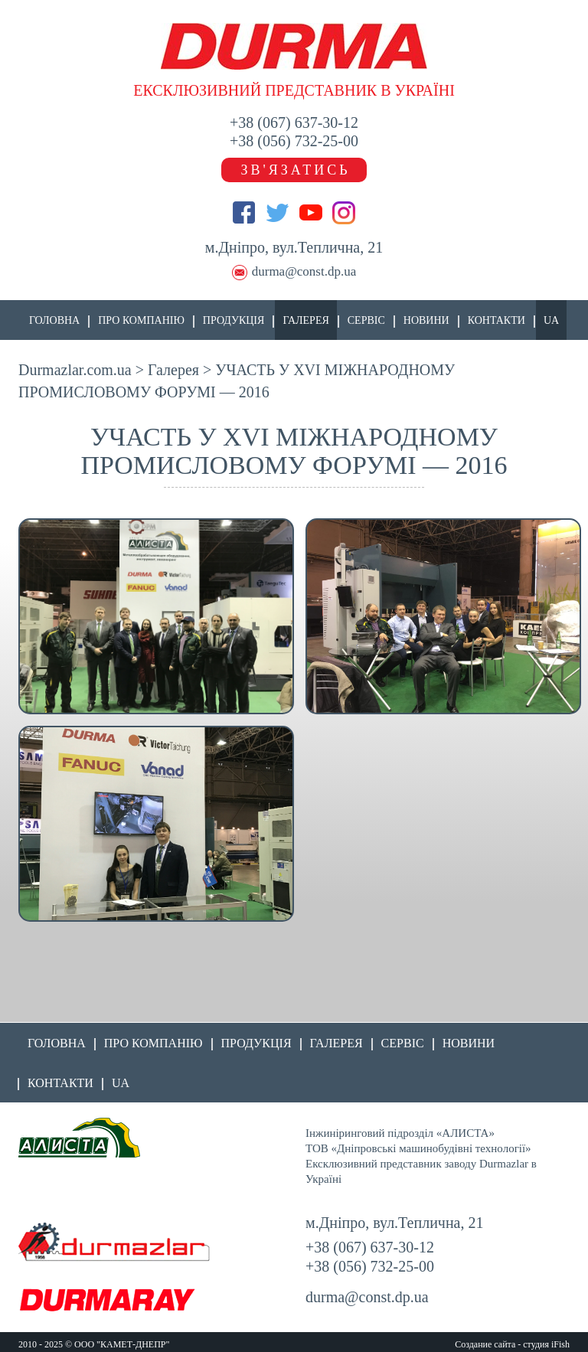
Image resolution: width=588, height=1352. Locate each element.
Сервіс (366, 320)
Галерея (305, 320)
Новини (426, 320)
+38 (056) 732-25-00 (294, 140)
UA (551, 320)
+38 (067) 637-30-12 (294, 122)
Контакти (496, 320)
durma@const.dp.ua (304, 271)
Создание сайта (485, 1344)
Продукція (234, 320)
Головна (54, 320)
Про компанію (141, 320)
